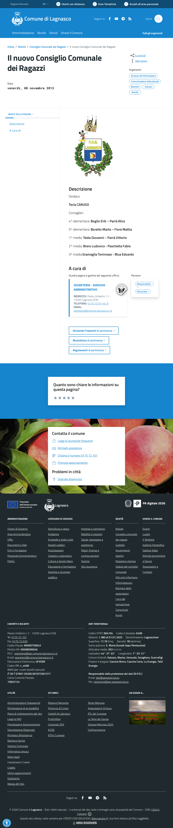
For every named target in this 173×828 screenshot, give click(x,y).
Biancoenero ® (100, 818)
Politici (11, 561)
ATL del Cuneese (97, 714)
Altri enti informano (127, 577)
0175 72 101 (19, 637)
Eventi (146, 529)
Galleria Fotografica (153, 545)
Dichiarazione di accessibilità (23, 708)
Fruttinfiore (54, 719)
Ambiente (53, 534)
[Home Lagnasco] (42, 19)
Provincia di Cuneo (58, 708)
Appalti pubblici (56, 545)
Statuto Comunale (17, 746)
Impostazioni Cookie (18, 762)
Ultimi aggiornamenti (19, 773)
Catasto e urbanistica (60, 556)
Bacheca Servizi (16, 741)
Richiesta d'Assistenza (19, 735)
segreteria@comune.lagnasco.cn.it (93, 311)
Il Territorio (148, 540)
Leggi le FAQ (14, 719)
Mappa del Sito (15, 784)
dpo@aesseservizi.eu (107, 678)
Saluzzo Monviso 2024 (100, 724)
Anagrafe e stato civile (60, 540)
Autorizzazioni (56, 550)
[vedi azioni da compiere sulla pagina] (138, 61)
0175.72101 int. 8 (98, 303)
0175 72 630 (19, 641)
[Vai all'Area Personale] (141, 4)
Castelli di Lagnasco (59, 714)
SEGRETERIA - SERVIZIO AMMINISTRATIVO (89, 287)
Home (10, 47)
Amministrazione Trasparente (23, 703)
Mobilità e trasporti (91, 534)
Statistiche (13, 778)
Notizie (119, 529)
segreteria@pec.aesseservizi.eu (111, 682)
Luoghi (146, 534)
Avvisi (119, 615)
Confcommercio (96, 730)
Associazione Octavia (100, 708)
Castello (120, 545)
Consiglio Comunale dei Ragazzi (48, 47)
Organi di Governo (17, 529)
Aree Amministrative (19, 534)
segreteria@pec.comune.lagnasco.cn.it (36, 653)
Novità (22, 47)
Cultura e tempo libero (60, 561)
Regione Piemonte (58, 703)
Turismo (85, 561)
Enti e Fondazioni (17, 550)
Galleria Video (150, 550)
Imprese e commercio (93, 529)
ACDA (51, 730)
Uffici (10, 540)
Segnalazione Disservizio (21, 730)
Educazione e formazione (62, 567)
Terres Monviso (96, 703)
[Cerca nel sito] (158, 19)
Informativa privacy (18, 751)
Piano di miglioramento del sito (24, 714)
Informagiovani (124, 583)
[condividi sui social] (137, 55)
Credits (11, 768)
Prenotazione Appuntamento (23, 724)
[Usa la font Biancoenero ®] (70, 4)
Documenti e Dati (17, 545)
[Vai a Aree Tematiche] (104, 4)
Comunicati (122, 610)
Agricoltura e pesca (58, 529)
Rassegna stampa (126, 561)
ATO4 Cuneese (56, 735)
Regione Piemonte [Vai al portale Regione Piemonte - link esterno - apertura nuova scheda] (19, 4)
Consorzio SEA (56, 724)
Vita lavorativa (89, 567)
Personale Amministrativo (21, 556)
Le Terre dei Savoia (98, 719)
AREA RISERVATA (84, 823)
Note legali (13, 757)
